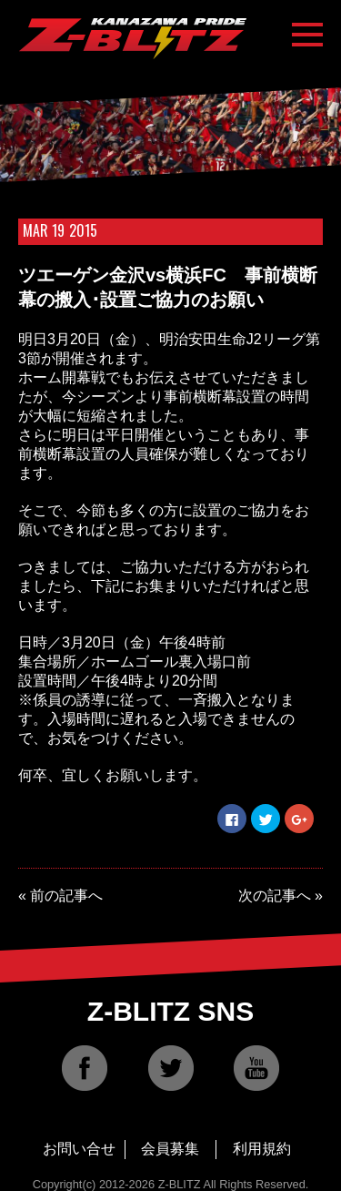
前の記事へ (66, 895)
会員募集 (170, 1148)
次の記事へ (274, 895)
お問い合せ (79, 1148)
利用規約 (262, 1148)
